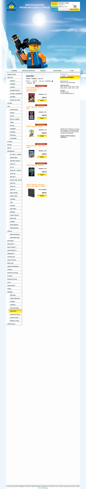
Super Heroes (14, 215)
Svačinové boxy (15, 314)
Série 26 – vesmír (15, 170)
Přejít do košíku (74, 9)
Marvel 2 (12, 176)
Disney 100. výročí (16, 180)
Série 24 (12, 183)
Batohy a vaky (14, 320)
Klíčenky (13, 295)
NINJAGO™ (11, 253)
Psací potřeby (14, 308)
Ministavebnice (15, 234)
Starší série (13, 196)
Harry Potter (14, 192)
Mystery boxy (11, 74)
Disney (9, 144)
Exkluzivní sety (12, 279)
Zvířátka (12, 84)
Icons (9, 282)
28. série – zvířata (15, 154)
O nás (72, 70)
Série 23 (12, 186)
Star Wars (13, 208)
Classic (9, 231)
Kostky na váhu (15, 100)
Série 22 (12, 189)
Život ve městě (14, 119)
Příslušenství (14, 228)
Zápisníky (13, 311)
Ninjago (12, 212)
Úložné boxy (11, 324)
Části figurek (14, 224)
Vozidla (12, 87)
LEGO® (28, 78)
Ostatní (12, 221)
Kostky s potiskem (16, 93)
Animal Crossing (12, 272)
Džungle (12, 132)
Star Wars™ (11, 244)
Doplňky (12, 96)
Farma (12, 125)
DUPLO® (10, 77)
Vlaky (12, 122)
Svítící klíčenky (15, 298)
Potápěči (13, 128)
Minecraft (13, 218)
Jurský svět (11, 256)
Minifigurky (10, 151)
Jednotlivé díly (14, 237)
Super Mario (11, 285)
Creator (9, 103)
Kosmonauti (14, 109)
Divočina (13, 135)
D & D (12, 167)
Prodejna (14, 70)
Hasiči (12, 116)
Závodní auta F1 (15, 160)
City (8, 106)
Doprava (43, 70)
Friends (9, 141)
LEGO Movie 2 (11, 250)
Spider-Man (13, 157)
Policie (12, 112)
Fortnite (9, 276)
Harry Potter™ (11, 247)
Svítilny (12, 301)
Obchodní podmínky (28, 70)
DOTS (9, 148)
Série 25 (12, 173)
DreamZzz (10, 240)
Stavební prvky (15, 90)
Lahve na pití (14, 317)
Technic (9, 269)
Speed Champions (13, 266)
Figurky (12, 80)
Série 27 (12, 164)
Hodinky (12, 304)
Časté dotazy (57, 70)
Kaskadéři (13, 138)
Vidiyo (9, 288)
